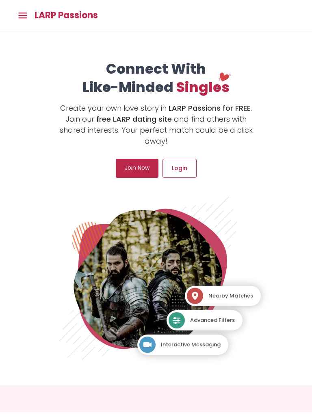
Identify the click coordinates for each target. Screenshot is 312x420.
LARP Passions (66, 15)
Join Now (137, 168)
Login (179, 168)
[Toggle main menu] (22, 15)
